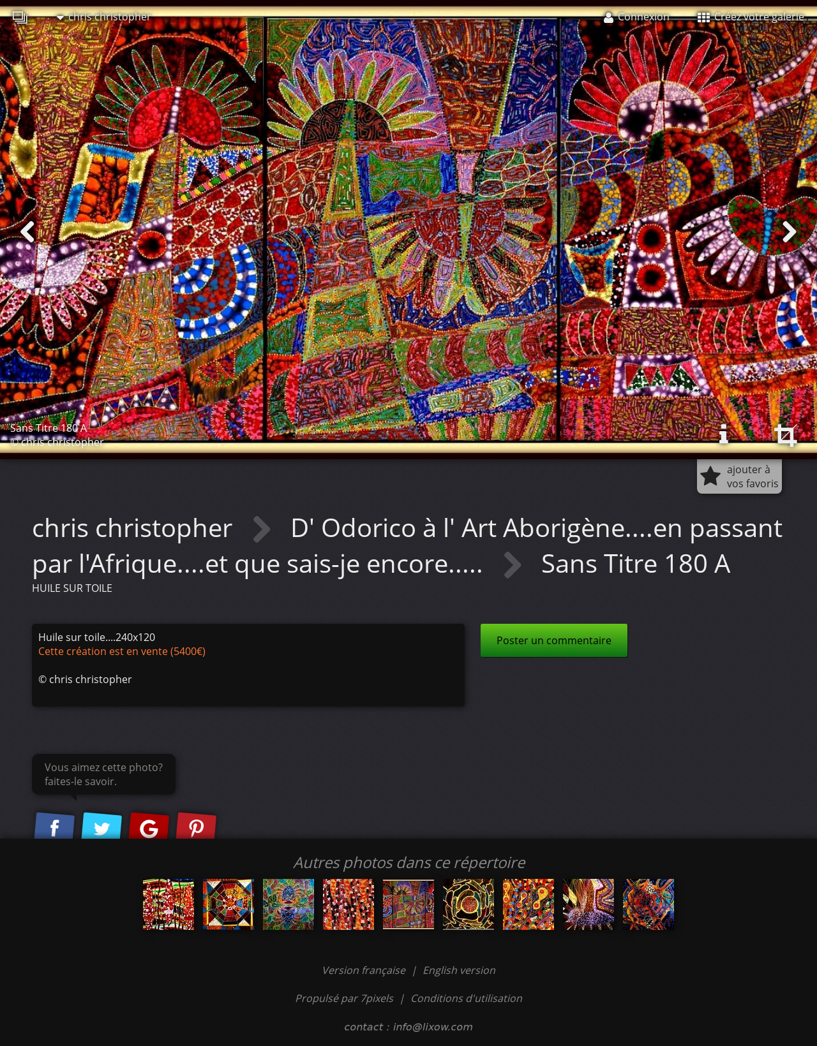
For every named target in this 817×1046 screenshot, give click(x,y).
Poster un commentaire (554, 640)
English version (459, 970)
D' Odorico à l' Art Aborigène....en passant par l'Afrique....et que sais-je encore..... (407, 545)
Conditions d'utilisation (466, 998)
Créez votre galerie (751, 17)
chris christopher (104, 17)
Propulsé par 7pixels (344, 998)
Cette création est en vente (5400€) (122, 651)
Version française (365, 970)
